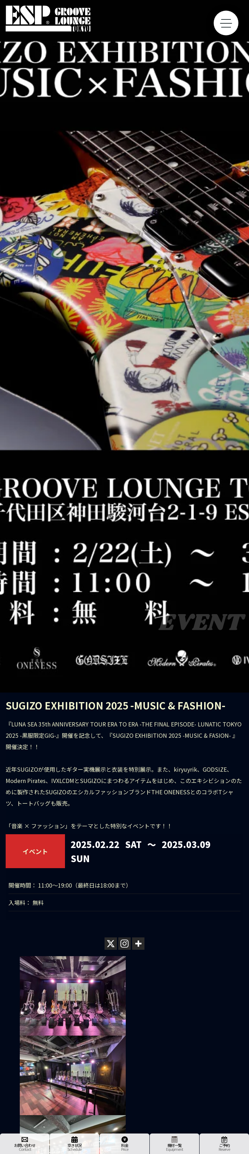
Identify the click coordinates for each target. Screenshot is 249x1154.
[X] (111, 943)
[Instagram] (124, 943)
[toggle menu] (226, 23)
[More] (138, 943)
